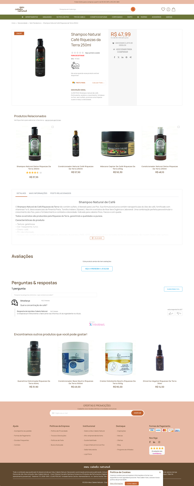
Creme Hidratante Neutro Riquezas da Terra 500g (118, 383)
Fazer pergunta (171, 289)
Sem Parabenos (35, 23)
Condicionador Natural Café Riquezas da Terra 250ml (75, 167)
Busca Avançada (57, 445)
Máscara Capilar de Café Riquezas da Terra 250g (117, 167)
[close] (160, 472)
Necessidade (22, 23)
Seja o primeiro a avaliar (97, 268)
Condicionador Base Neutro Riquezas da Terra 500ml (75, 383)
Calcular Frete (97, 83)
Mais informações (38, 193)
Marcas (120, 435)
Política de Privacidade (59, 431)
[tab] (21, 194)
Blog (119, 445)
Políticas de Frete (57, 440)
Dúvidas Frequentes (21, 440)
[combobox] (97, 9)
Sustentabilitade (90, 440)
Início (14, 23)
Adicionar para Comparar (124, 50)
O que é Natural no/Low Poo (94, 445)
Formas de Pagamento (22, 435)
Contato (17, 445)
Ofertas (120, 440)
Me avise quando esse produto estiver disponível (85, 74)
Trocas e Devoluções (58, 435)
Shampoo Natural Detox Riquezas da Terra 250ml (34, 167)
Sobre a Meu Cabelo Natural (94, 431)
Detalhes (21, 193)
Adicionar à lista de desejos (124, 44)
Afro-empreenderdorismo (93, 435)
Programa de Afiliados (125, 449)
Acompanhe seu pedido (23, 431)
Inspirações (121, 431)
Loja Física (88, 454)
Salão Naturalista (90, 449)
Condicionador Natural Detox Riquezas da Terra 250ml (160, 167)
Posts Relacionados (60, 193)
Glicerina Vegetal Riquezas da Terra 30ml (159, 383)
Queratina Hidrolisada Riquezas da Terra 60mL (34, 383)
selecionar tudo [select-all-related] (52, 120)
